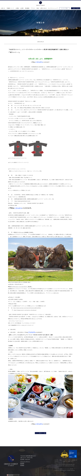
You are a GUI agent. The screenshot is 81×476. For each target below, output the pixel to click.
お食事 (21, 8)
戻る (40, 433)
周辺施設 (27, 8)
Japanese (10, 475)
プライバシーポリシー (25, 461)
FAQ (38, 8)
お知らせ (3, 8)
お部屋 (17, 8)
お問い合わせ (43, 8)
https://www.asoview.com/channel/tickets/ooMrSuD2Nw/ (27, 308)
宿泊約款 (22, 463)
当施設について (10, 8)
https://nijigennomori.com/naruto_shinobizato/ (25, 310)
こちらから (18, 208)
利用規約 (22, 465)
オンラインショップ (53, 8)
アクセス (33, 8)
